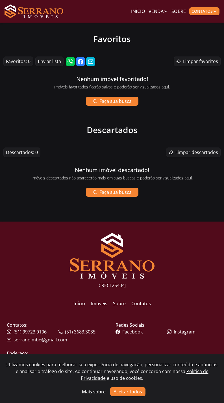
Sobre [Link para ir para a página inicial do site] (119, 303)
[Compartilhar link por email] (90, 61)
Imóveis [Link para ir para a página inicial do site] (99, 303)
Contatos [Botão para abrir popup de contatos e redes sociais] (204, 11)
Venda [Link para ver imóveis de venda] (158, 11)
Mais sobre (94, 392)
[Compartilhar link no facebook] (80, 61)
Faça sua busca (112, 101)
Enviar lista (49, 61)
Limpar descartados (193, 152)
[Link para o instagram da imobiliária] (192, 331)
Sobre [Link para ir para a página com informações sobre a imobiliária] (178, 11)
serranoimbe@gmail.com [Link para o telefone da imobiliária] (37, 340)
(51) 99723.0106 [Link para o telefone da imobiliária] (27, 332)
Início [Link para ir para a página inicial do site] (79, 303)
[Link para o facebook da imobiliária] (141, 331)
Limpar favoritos (197, 61)
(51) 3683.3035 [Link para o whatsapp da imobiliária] (76, 332)
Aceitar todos (128, 392)
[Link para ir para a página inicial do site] (34, 11)
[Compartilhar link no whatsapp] (70, 61)
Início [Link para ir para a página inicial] (138, 11)
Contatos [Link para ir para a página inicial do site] (141, 303)
